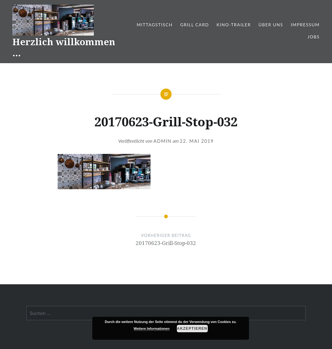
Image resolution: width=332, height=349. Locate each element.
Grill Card (194, 24)
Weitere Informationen (152, 328)
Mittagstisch (155, 24)
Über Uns (271, 24)
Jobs (314, 36)
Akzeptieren (192, 328)
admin (162, 141)
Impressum (305, 24)
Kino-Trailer (233, 24)
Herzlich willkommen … (63, 47)
